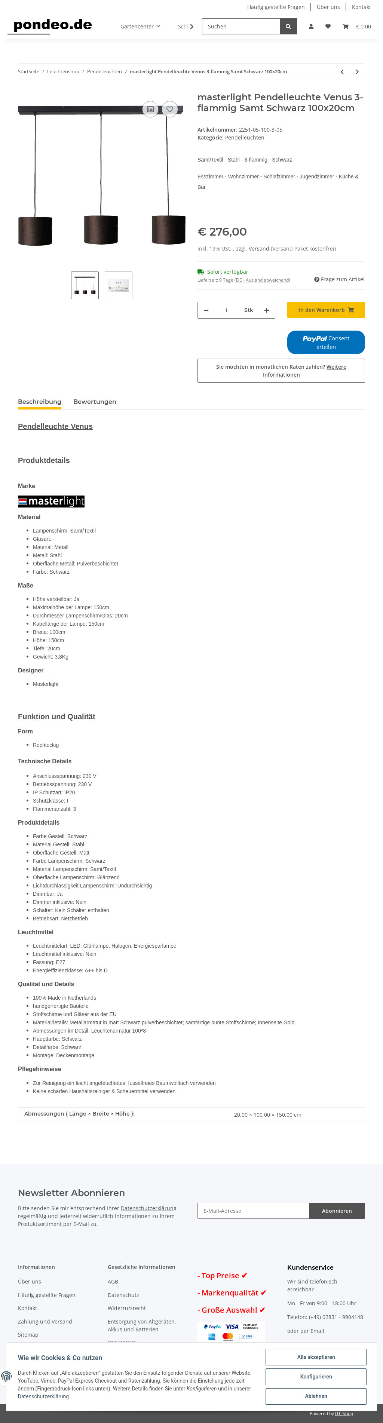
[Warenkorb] (357, 26)
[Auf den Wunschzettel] (170, 109)
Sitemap (28, 1334)
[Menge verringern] (206, 310)
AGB (113, 1281)
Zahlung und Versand (45, 1321)
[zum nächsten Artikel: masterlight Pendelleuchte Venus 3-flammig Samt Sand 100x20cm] (357, 72)
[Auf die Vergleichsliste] (150, 109)
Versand (260, 248)
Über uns (328, 6)
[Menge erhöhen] (266, 310)
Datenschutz (123, 1294)
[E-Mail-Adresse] (253, 1211)
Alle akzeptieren (315, 1358)
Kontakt (361, 6)
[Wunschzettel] (328, 26)
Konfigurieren (315, 1377)
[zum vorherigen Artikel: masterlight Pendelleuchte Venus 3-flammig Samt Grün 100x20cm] (342, 72)
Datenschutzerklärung (149, 1208)
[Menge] (226, 310)
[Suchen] (241, 26)
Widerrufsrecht (127, 1308)
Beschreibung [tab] (39, 401)
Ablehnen (315, 1396)
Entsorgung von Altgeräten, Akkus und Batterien (142, 1325)
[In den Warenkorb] (326, 310)
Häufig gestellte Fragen (276, 6)
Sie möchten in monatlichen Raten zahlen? (281, 370)
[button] (311, 26)
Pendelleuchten (244, 137)
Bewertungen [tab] (94, 401)
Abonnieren (337, 1210)
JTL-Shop (344, 1413)
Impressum (122, 1342)
